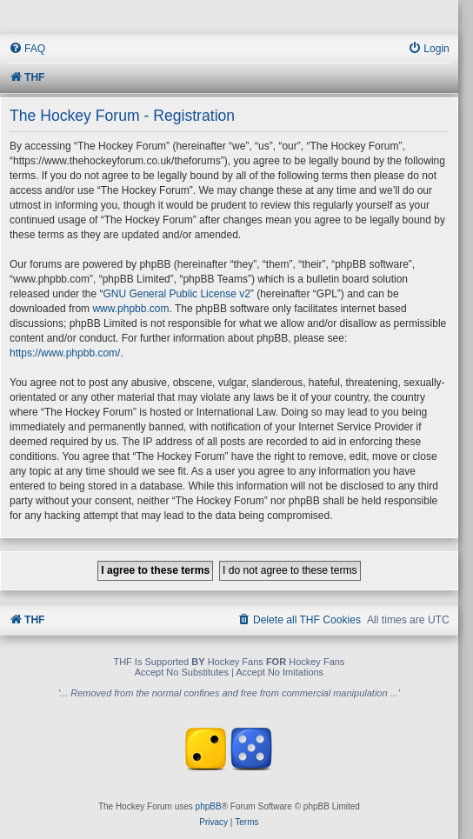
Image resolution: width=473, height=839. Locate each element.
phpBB (209, 806)
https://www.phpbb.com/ (65, 353)
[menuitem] (27, 49)
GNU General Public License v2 (176, 294)
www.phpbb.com (130, 309)
